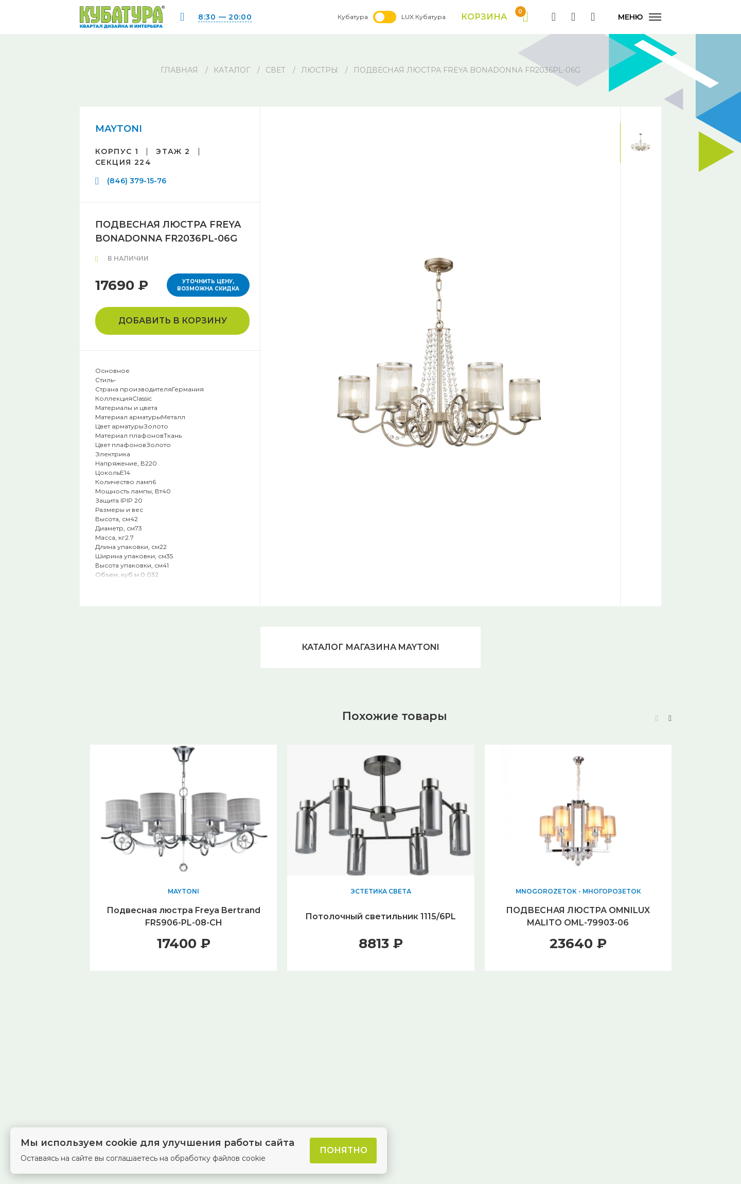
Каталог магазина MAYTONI (370, 647)
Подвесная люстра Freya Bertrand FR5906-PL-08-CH (183, 916)
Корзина (494, 17)
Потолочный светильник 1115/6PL (380, 916)
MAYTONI (118, 128)
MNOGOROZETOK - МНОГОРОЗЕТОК (578, 891)
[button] (670, 718)
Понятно (343, 1150)
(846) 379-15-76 (136, 180)
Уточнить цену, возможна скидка (208, 285)
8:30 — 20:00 (225, 17)
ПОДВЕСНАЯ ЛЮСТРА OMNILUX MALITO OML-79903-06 (578, 916)
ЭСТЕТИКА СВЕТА (380, 891)
